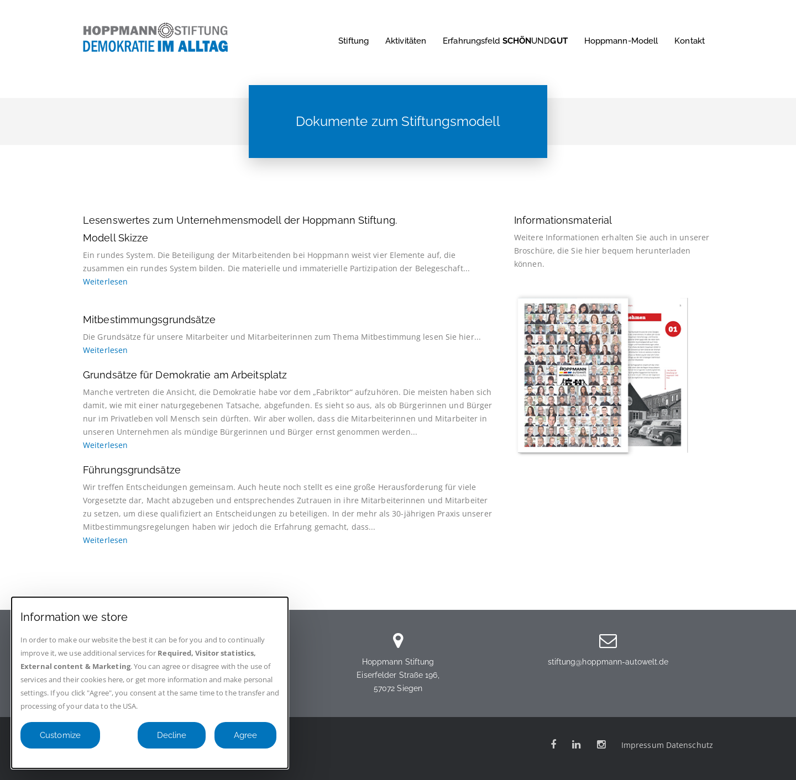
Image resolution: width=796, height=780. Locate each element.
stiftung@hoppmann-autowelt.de (608, 661)
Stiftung (353, 41)
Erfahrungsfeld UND (505, 41)
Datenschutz (689, 745)
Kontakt (689, 41)
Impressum (642, 745)
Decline (171, 735)
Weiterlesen (105, 281)
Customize (60, 735)
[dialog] (150, 683)
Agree (245, 735)
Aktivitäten (405, 41)
